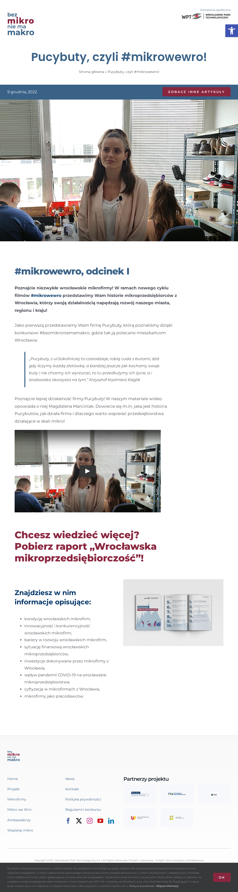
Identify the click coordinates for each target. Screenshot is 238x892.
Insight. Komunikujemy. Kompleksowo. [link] (180, 860)
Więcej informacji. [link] (167, 886)
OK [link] (222, 877)
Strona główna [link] (91, 72)
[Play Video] (87, 471)
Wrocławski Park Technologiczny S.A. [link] (78, 860)
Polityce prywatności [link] (142, 886)
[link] (231, 30)
